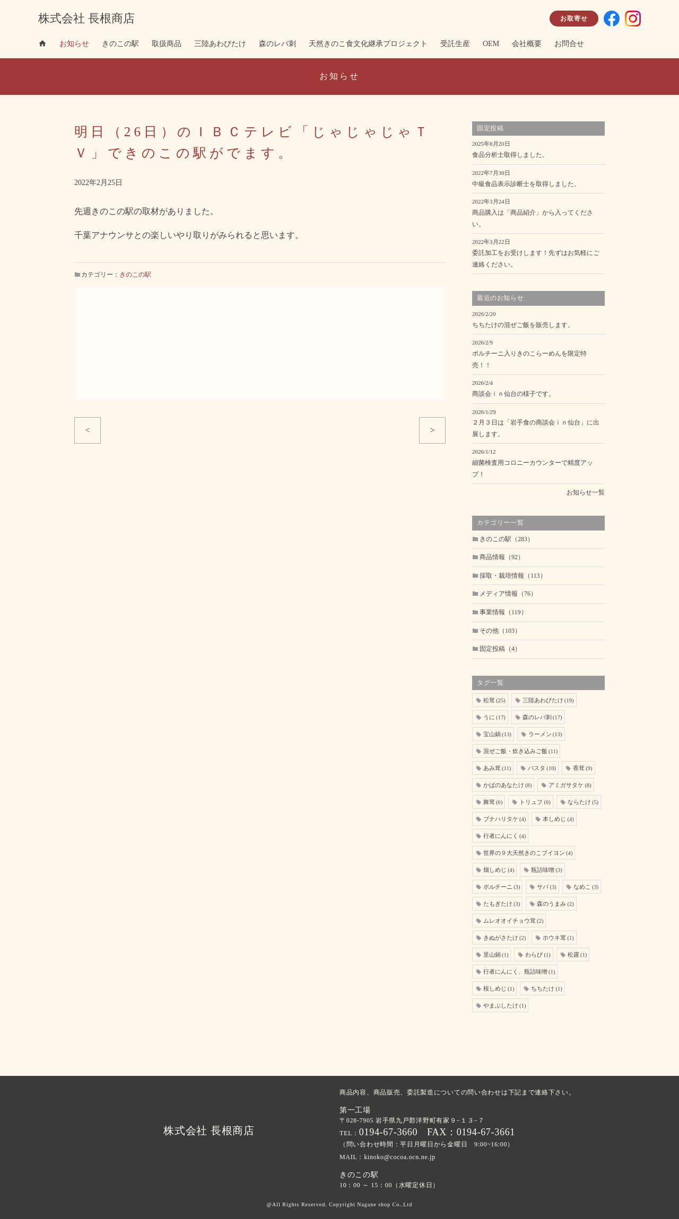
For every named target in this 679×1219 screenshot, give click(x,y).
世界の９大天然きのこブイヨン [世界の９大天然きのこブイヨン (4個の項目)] (527, 853)
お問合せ (569, 44)
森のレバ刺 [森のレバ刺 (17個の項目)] (542, 717)
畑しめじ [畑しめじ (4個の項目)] (498, 870)
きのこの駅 (120, 44)
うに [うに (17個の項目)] (494, 717)
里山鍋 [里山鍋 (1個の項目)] (495, 954)
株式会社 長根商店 (86, 18)
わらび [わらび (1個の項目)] (537, 954)
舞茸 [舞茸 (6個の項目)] (492, 802)
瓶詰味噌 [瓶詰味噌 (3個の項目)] (546, 870)
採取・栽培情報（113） (513, 575)
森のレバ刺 (277, 44)
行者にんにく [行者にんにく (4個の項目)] (504, 836)
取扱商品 (166, 44)
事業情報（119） (503, 612)
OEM (491, 44)
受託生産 (455, 44)
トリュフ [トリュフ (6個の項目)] (534, 802)
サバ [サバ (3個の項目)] (546, 887)
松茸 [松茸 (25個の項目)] (494, 700)
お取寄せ (574, 18)
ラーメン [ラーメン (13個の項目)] (545, 734)
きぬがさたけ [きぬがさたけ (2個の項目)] (504, 937)
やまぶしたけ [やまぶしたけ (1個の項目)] (504, 1005)
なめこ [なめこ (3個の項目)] (585, 887)
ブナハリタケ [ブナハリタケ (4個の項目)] (504, 819)
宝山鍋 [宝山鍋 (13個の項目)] (497, 734)
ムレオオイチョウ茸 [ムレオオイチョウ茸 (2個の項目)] (513, 920)
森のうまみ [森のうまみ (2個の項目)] (555, 903)
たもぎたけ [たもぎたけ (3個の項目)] (501, 903)
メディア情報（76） (508, 593)
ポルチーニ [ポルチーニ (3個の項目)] (501, 887)
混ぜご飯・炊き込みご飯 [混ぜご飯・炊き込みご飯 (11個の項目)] (520, 751)
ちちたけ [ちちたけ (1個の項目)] (546, 988)
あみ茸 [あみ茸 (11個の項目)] (497, 768)
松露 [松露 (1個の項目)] (577, 954)
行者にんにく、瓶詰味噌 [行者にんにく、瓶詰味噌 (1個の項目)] (519, 971)
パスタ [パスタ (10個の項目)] (542, 768)
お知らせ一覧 (586, 492)
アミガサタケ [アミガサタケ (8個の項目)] (570, 785)
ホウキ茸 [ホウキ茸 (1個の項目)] (558, 937)
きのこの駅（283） (507, 539)
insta (633, 18)
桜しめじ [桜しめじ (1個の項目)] (498, 988)
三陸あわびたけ (220, 44)
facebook (612, 18)
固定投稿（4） (500, 648)
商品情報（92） (502, 557)
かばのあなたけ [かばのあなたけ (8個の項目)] (507, 785)
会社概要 (527, 44)
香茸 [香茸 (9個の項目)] (582, 768)
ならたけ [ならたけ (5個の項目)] (583, 802)
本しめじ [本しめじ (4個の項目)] (558, 819)
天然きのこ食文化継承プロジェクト (368, 44)
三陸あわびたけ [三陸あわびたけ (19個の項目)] (548, 700)
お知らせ (74, 44)
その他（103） (500, 630)
